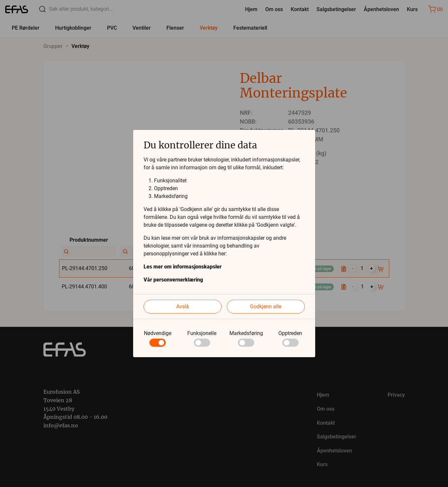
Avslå (182, 306)
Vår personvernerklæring (173, 280)
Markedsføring (246, 333)
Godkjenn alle (265, 306)
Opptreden (290, 333)
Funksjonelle (201, 333)
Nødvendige (157, 333)
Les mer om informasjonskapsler (183, 267)
